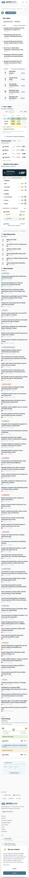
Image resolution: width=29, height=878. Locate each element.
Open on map (14, 772)
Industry (5, 605)
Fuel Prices (17, 795)
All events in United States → (18, 69)
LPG (24, 115)
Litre (21, 111)
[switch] (4, 111)
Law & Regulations (8, 347)
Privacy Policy (4, 824)
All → (25, 208)
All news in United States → (19, 25)
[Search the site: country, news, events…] (12, 8)
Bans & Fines (6, 384)
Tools (18, 798)
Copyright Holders (6, 822)
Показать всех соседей (14, 225)
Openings (5, 421)
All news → (4, 270)
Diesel (12, 115)
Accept (14, 873)
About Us (3, 818)
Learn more (7, 864)
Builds (4, 310)
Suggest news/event (7, 811)
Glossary (3, 816)
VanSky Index (6, 795)
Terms (2, 827)
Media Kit (9, 820)
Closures (5, 458)
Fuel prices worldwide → (7, 108)
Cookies (3, 829)
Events (11, 798)
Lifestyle (5, 273)
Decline (14, 868)
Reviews (5, 642)
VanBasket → (4, 720)
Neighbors (17, 21)
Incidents (5, 495)
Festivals (5, 532)
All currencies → (5, 143)
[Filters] (25, 8)
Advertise (3, 820)
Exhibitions (6, 568)
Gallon (25, 111)
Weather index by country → (8, 166)
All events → (4, 236)
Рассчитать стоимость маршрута (14, 136)
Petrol (18, 115)
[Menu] (26, 2)
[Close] (15, 12)
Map (4, 798)
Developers (4, 831)
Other (4, 679)
